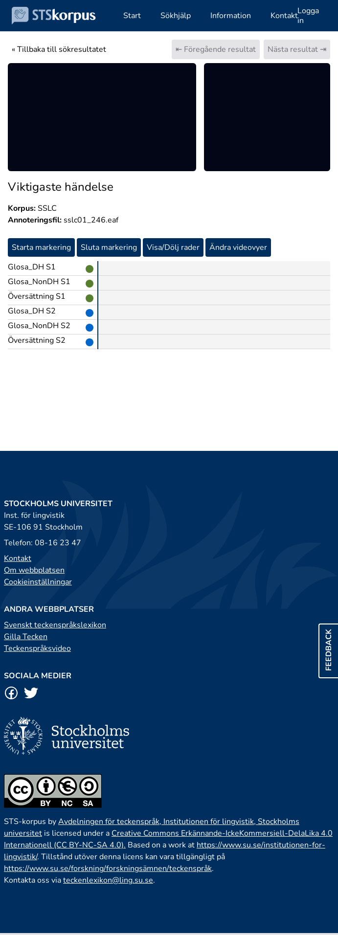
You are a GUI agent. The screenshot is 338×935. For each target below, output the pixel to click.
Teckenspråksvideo (37, 648)
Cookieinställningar (38, 582)
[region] (102, 117)
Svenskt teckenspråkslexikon (55, 625)
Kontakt (17, 558)
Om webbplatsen (34, 570)
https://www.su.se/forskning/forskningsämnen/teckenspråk (108, 868)
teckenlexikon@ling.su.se (108, 880)
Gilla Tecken (25, 636)
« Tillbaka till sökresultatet (59, 49)
